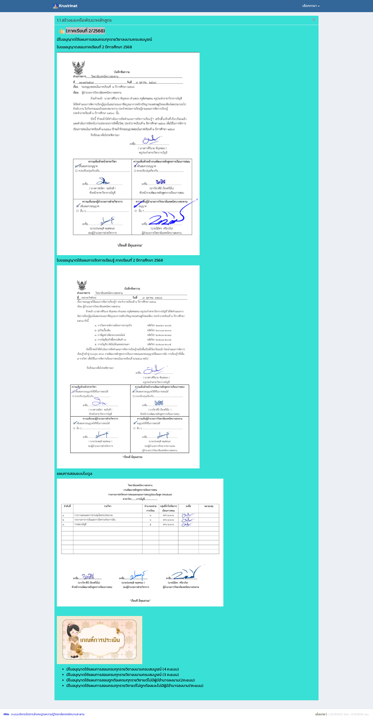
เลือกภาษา (311, 5)
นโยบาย (320, 714)
